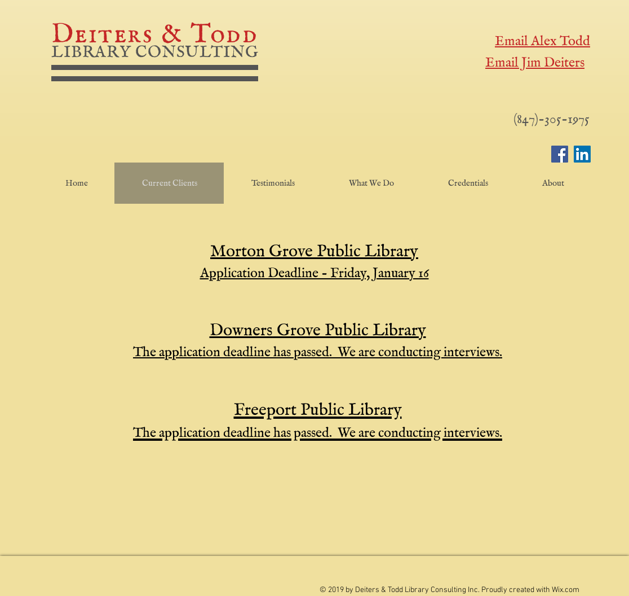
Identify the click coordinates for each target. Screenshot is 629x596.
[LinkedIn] (582, 154)
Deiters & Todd (154, 34)
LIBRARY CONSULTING (155, 52)
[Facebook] (559, 154)
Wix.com (565, 590)
